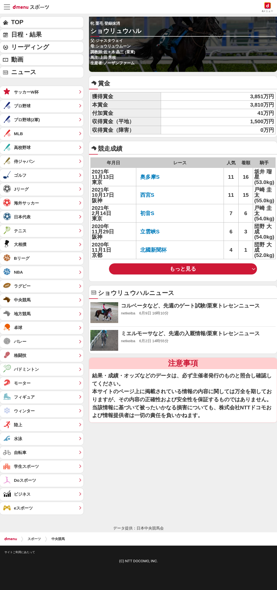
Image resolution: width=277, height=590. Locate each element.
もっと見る (183, 269)
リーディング (30, 47)
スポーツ (34, 539)
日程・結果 (26, 34)
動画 (17, 59)
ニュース (23, 72)
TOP (17, 22)
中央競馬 (58, 539)
